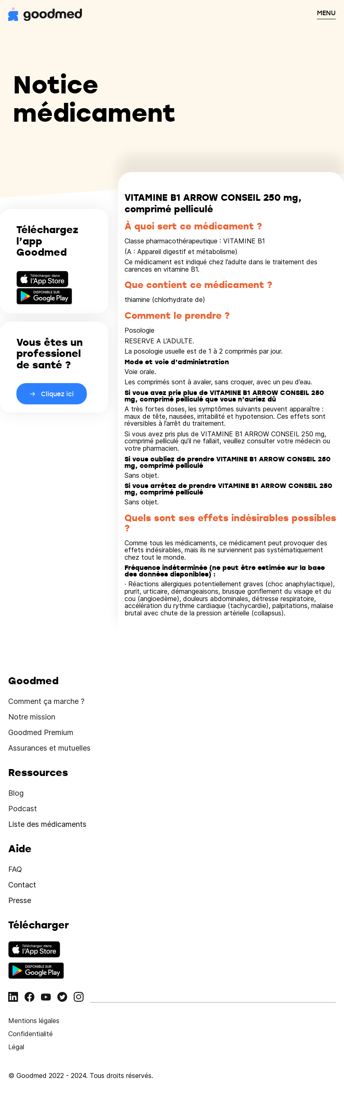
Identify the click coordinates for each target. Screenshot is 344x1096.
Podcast (22, 808)
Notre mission (31, 717)
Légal (16, 1047)
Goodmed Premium (40, 732)
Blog (16, 793)
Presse (19, 900)
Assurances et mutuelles (49, 748)
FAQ (15, 869)
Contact (22, 884)
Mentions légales (33, 1021)
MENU (326, 12)
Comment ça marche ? (46, 701)
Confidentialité (30, 1034)
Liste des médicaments (47, 824)
